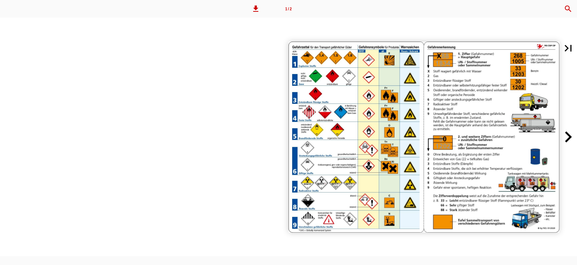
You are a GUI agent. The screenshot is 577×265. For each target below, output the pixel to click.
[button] (256, 9)
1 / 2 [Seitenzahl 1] (288, 9)
